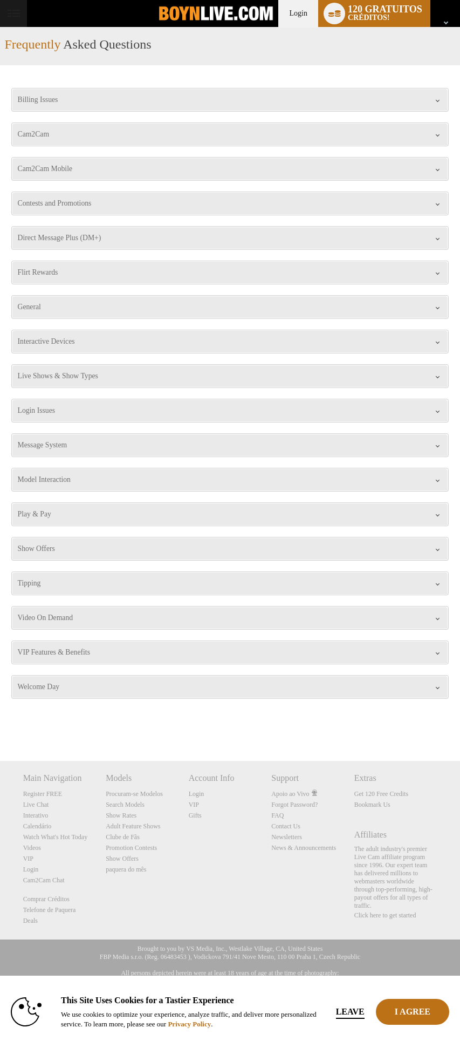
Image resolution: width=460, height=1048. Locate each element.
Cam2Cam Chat (44, 880)
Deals (30, 920)
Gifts (195, 815)
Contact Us (285, 826)
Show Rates (121, 815)
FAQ (277, 815)
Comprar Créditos (46, 899)
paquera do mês (126, 869)
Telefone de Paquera (49, 910)
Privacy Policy (189, 1024)
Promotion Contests (131, 848)
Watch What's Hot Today (55, 837)
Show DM (0, 720)
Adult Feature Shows (133, 826)
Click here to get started (385, 915)
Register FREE (42, 794)
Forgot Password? (294, 804)
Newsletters (286, 837)
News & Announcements (303, 848)
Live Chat (36, 804)
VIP (28, 858)
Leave (350, 1011)
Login (298, 13)
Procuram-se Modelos (134, 794)
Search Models (125, 804)
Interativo (36, 815)
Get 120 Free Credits (381, 794)
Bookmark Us (372, 804)
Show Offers (122, 858)
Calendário (37, 826)
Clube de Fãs (123, 837)
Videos (32, 848)
